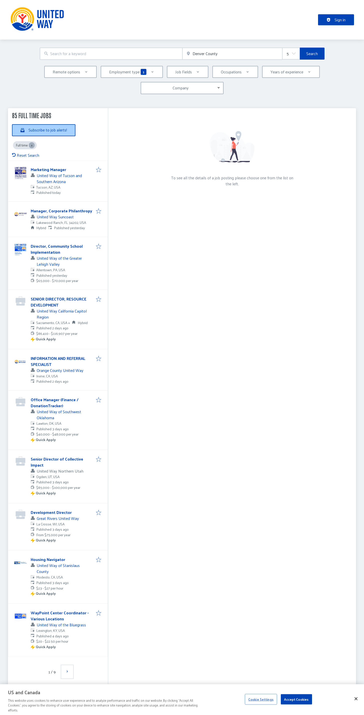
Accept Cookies (296, 705)
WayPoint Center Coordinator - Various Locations (60, 615)
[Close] (356, 704)
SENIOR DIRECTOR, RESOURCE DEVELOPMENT (58, 302)
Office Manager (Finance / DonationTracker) (54, 402)
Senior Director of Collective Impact (57, 462)
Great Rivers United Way (58, 518)
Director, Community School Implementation (57, 249)
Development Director (51, 512)
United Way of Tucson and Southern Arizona (59, 178)
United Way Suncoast (55, 216)
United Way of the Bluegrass (61, 624)
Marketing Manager (48, 169)
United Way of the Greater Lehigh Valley (59, 261)
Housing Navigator (48, 559)
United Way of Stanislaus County (58, 568)
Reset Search (25, 155)
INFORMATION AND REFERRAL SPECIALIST (58, 361)
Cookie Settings (261, 705)
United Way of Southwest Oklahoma (59, 414)
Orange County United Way (60, 370)
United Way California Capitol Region (62, 314)
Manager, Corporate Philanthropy (61, 210)
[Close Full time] (32, 145)
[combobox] (111, 54)
